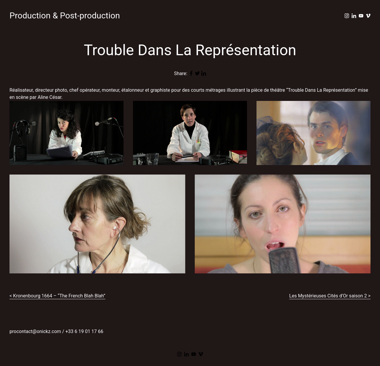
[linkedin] (354, 15)
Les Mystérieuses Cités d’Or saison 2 (328, 296)
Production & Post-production (65, 15)
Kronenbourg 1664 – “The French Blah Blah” (59, 296)
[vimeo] (368, 15)
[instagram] (346, 15)
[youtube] (361, 15)
